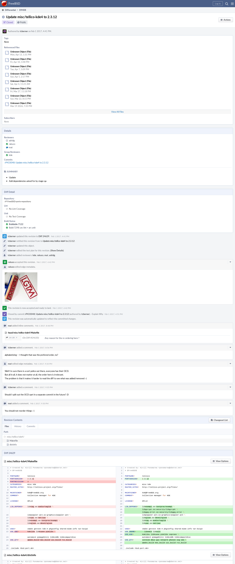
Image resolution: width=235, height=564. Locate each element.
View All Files (117, 111)
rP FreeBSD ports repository (18, 201)
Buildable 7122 (16, 224)
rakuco (12, 143)
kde (10, 155)
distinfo (13, 444)
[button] (232, 3)
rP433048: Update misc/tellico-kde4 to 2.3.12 (26, 162)
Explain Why (97, 314)
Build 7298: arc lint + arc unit (22, 227)
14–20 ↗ (11, 337)
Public (23, 22)
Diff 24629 (44, 236)
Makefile (14, 440)
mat (11, 147)
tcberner (24, 31)
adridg (12, 140)
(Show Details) (57, 250)
